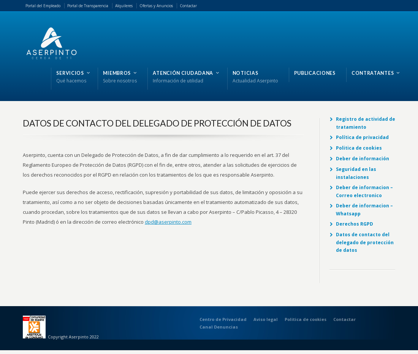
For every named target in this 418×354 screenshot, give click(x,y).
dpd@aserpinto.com (168, 221)
